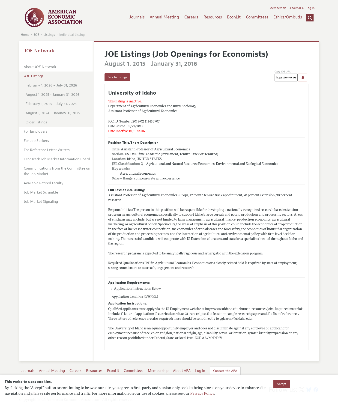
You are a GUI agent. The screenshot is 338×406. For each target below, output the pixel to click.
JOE (36, 35)
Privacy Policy (202, 394)
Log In (310, 8)
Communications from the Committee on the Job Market (57, 171)
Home (25, 35)
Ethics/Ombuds (287, 17)
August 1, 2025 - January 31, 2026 (52, 94)
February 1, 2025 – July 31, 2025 (51, 104)
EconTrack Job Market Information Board (57, 159)
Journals (137, 17)
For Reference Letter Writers (47, 150)
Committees (257, 17)
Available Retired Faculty (43, 183)
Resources (212, 17)
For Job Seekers (36, 140)
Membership (278, 8)
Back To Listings (117, 77)
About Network (40, 67)
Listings (49, 35)
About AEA (297, 8)
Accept (282, 384)
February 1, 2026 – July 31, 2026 (51, 85)
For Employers (35, 131)
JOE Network (39, 50)
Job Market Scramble (41, 192)
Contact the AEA (225, 371)
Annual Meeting (164, 17)
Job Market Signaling (41, 201)
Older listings (36, 122)
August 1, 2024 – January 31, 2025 (53, 113)
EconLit (234, 17)
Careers (191, 17)
